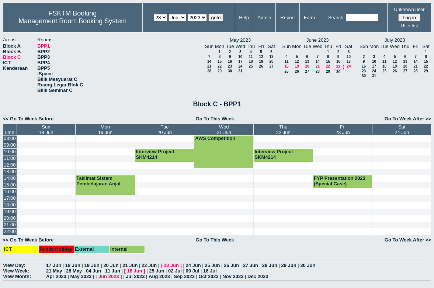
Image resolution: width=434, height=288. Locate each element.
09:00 (10, 145)
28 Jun (269, 265)
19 (261, 61)
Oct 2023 (208, 276)
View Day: (14, 265)
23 (230, 66)
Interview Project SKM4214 (155, 154)
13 (271, 57)
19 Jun (92, 265)
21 (209, 66)
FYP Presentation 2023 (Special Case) (339, 180)
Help (244, 17)
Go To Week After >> (408, 118)
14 (209, 61)
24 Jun (193, 265)
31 (240, 71)
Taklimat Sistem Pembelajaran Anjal (98, 180)
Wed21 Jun (224, 129)
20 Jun (110, 265)
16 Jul (210, 271)
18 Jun (72, 265)
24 (240, 66)
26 (261, 66)
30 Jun (307, 265)
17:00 (10, 198)
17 (240, 61)
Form (309, 17)
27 (271, 66)
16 (230, 61)
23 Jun (171, 265)
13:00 (10, 171)
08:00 (10, 138)
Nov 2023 (232, 276)
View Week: (16, 271)
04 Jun (93, 271)
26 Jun (231, 265)
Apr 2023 (56, 276)
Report (288, 17)
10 (240, 57)
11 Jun (112, 271)
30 (230, 71)
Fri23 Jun (343, 129)
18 (251, 61)
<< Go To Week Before (28, 118)
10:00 (10, 151)
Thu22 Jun (283, 129)
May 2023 (81, 276)
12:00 (10, 165)
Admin (264, 17)
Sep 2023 (184, 276)
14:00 (10, 178)
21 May (54, 271)
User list (409, 25)
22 (220, 66)
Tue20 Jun (164, 129)
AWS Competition (215, 138)
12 (261, 57)
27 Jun (250, 265)
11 (251, 57)
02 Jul (175, 271)
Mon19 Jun (105, 129)
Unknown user (409, 9)
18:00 (10, 205)
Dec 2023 (257, 276)
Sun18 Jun (46, 129)
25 (251, 66)
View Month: (17, 276)
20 (271, 61)
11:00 (10, 158)
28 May (74, 271)
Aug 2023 (159, 276)
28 (209, 71)
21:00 (10, 224)
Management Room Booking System (72, 21)
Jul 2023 (135, 276)
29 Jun (288, 265)
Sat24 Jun (402, 129)
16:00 (10, 191)
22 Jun (149, 265)
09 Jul (192, 271)
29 (220, 71)
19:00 (10, 211)
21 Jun (130, 265)
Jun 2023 (108, 276)
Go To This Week (215, 118)
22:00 (10, 231)
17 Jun (53, 265)
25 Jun (212, 265)
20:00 (10, 218)
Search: (336, 17)
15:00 (10, 185)
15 (220, 61)
